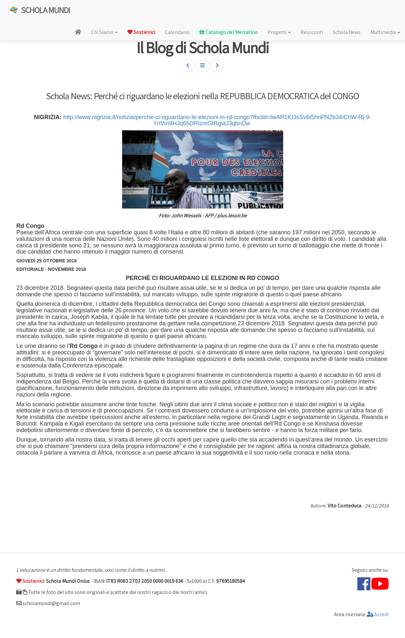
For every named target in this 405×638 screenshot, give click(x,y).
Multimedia (385, 32)
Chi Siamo (104, 32)
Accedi (378, 614)
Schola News (347, 32)
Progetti (279, 32)
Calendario (177, 32)
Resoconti (311, 32)
